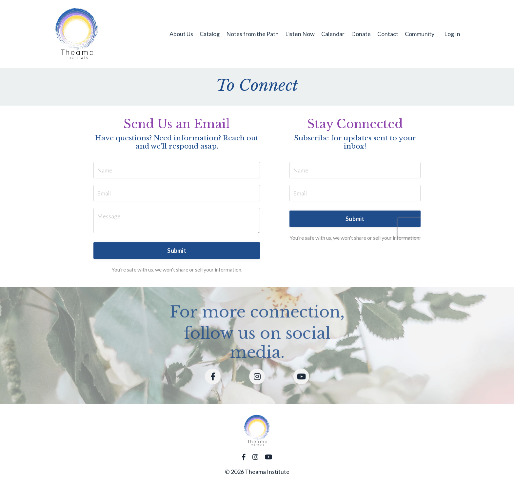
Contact (387, 33)
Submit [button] (176, 250)
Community (419, 33)
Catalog (210, 33)
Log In (452, 33)
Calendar (333, 33)
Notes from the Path (252, 33)
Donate (361, 33)
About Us (181, 33)
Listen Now (300, 33)
